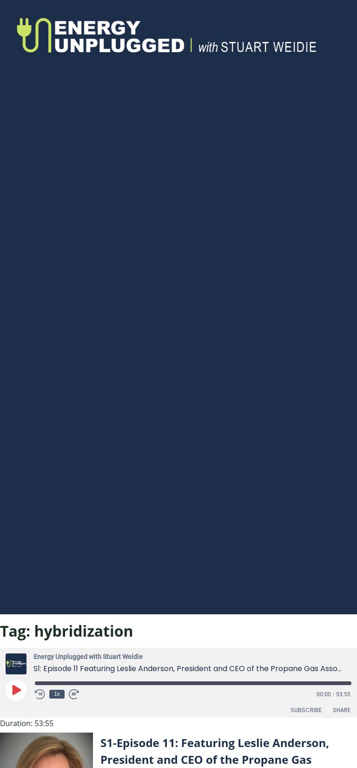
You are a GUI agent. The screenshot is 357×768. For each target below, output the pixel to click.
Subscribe (306, 710)
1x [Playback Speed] (57, 694)
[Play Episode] (16, 690)
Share (341, 710)
